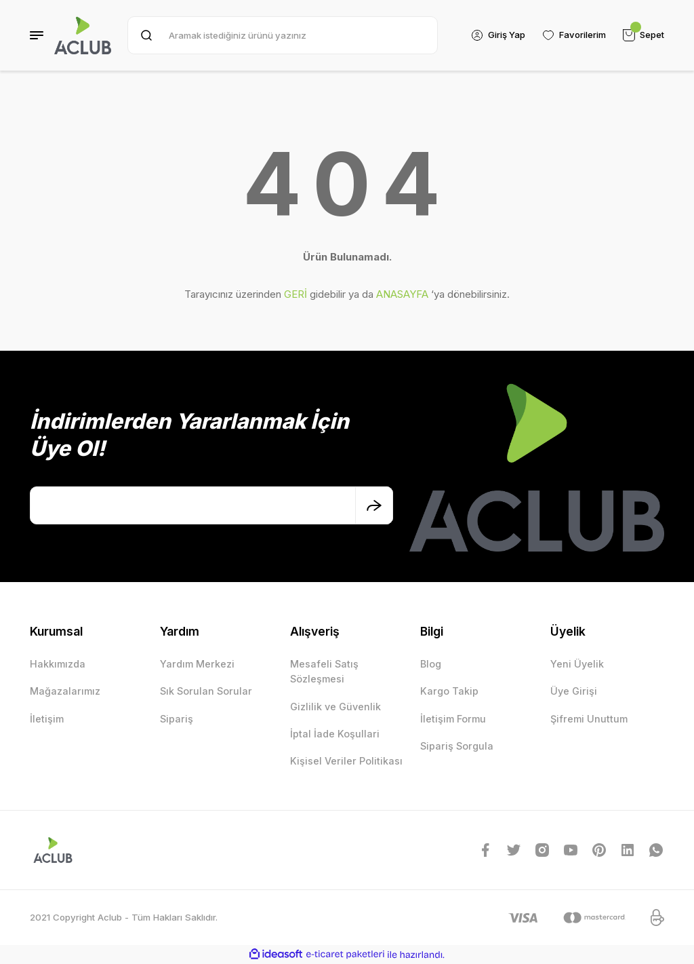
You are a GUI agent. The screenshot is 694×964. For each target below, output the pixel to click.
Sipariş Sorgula (456, 746)
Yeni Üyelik (577, 664)
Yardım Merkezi (197, 664)
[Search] (281, 35)
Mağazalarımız (65, 691)
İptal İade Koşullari (335, 733)
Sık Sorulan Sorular (206, 691)
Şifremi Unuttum (589, 719)
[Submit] (374, 505)
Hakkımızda (57, 664)
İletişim (47, 719)
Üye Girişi (573, 691)
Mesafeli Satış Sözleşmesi (324, 671)
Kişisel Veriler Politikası (346, 761)
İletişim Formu (453, 719)
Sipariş (176, 719)
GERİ (295, 294)
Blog (430, 664)
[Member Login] (497, 35)
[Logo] (82, 35)
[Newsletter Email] (211, 505)
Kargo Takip (449, 691)
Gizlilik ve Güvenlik (335, 706)
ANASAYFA (402, 294)
